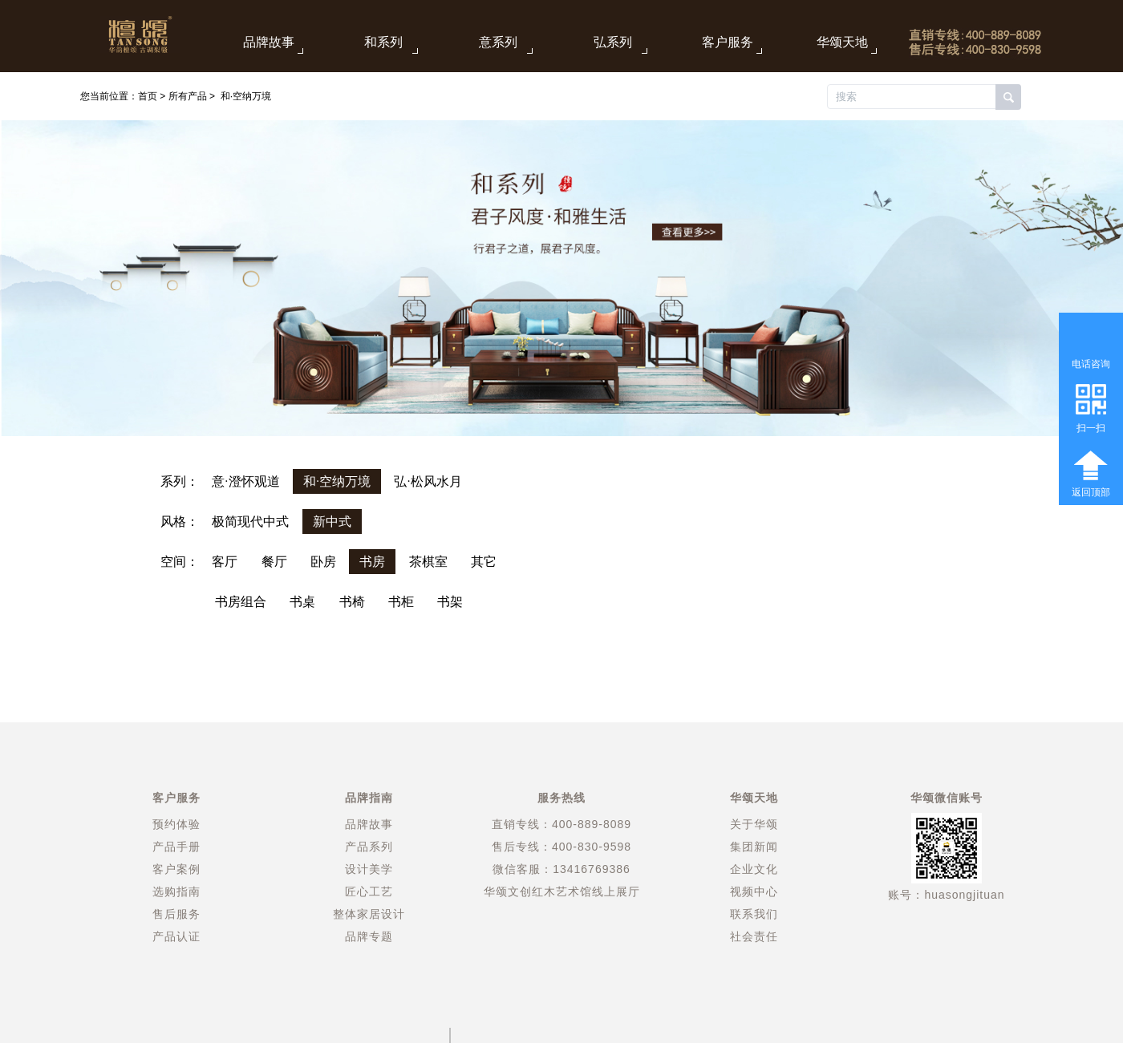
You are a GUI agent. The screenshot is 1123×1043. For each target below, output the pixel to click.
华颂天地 (842, 42)
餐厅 (274, 561)
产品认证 (176, 936)
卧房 (323, 561)
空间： (179, 561)
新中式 (332, 521)
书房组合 (240, 601)
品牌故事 (268, 42)
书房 (372, 561)
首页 (147, 96)
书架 (450, 601)
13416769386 (591, 869)
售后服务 (176, 914)
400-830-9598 (591, 846)
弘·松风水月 (427, 481)
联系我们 (754, 914)
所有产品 (187, 96)
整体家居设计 (369, 914)
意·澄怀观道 (245, 481)
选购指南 (176, 891)
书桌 (302, 601)
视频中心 (754, 891)
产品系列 (369, 846)
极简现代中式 (250, 521)
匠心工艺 (369, 891)
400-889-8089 (591, 824)
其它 (484, 561)
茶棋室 (428, 561)
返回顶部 (1091, 492)
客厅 (224, 561)
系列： (179, 481)
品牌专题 (369, 936)
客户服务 (727, 42)
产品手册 (176, 846)
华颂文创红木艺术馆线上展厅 (562, 891)
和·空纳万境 (246, 96)
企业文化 (754, 869)
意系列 (498, 42)
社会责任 (754, 936)
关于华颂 (754, 824)
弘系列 (613, 42)
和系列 (383, 42)
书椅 (352, 601)
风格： (179, 521)
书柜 (401, 601)
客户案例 (176, 869)
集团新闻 (754, 846)
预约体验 (176, 824)
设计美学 (369, 869)
